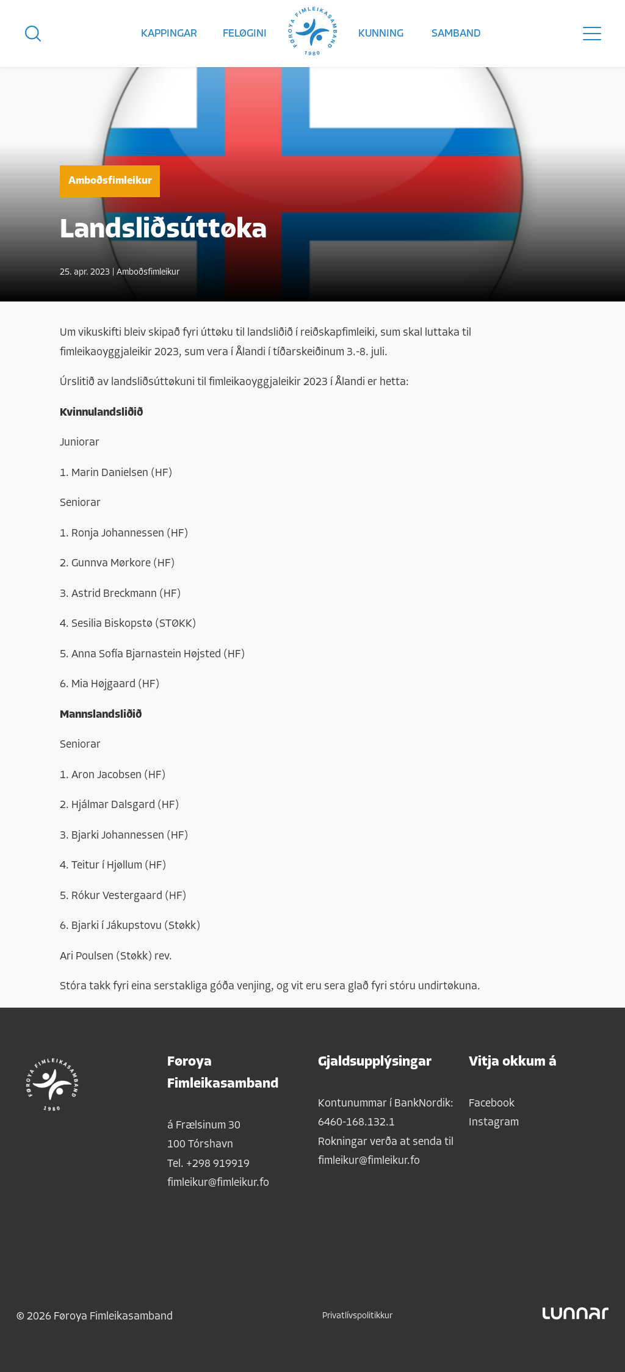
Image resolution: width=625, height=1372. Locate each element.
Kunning (380, 34)
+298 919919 (218, 1164)
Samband (456, 34)
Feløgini (245, 34)
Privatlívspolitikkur (357, 1316)
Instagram (494, 1122)
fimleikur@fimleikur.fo (218, 1183)
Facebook (492, 1104)
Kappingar (169, 34)
